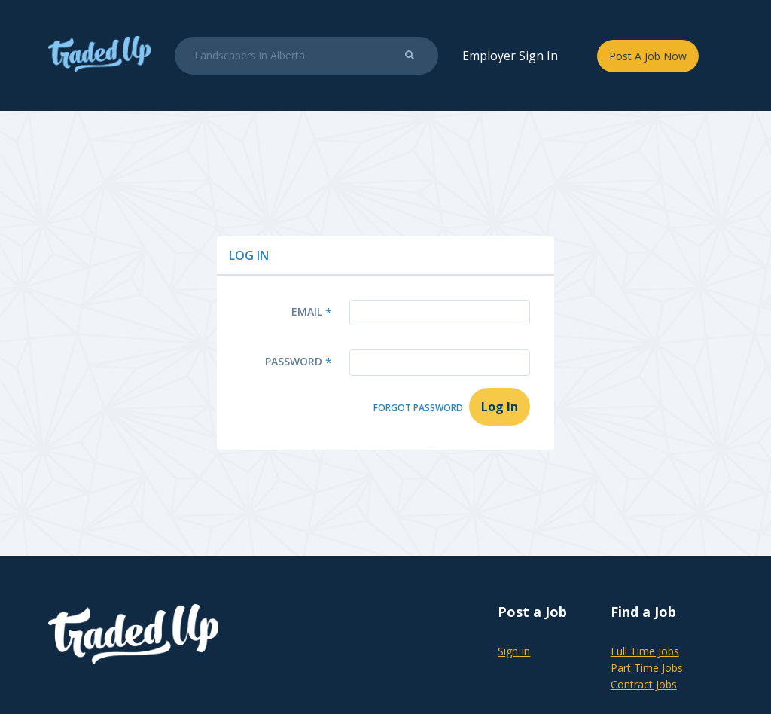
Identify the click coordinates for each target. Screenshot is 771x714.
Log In (499, 406)
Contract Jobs (644, 684)
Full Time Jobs (645, 651)
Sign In (514, 651)
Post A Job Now (648, 56)
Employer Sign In (510, 55)
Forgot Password (418, 408)
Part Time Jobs (647, 668)
